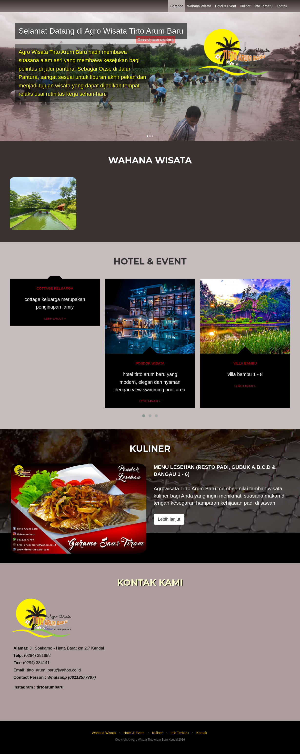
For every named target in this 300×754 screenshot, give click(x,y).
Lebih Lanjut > (54, 318)
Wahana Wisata (199, 6)
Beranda (176, 6)
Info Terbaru (263, 6)
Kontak (281, 6)
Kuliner (245, 6)
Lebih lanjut (169, 519)
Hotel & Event (225, 6)
